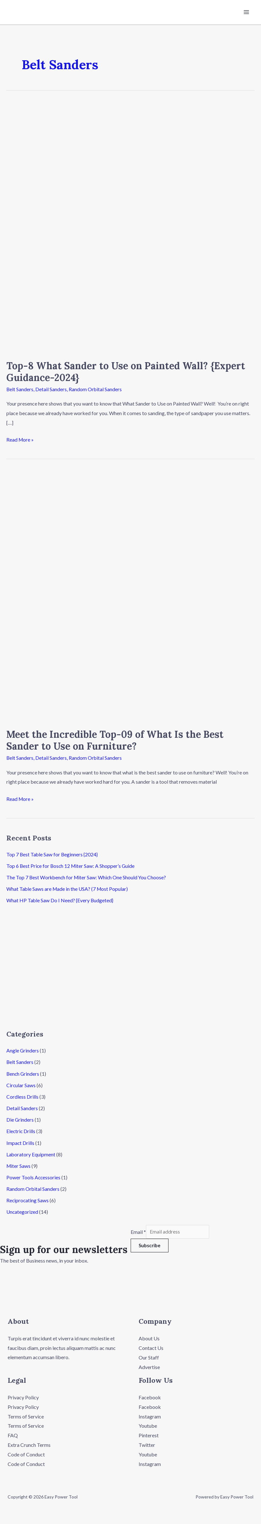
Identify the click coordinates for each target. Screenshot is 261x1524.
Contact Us (151, 1347)
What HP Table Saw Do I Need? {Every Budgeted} (60, 900)
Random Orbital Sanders (95, 389)
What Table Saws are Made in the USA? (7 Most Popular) (68, 888)
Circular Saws (21, 1084)
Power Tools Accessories (33, 1176)
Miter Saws (18, 1165)
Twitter (147, 1443)
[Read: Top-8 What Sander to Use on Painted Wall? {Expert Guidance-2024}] (130, 227)
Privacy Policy (23, 1396)
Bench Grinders (23, 1073)
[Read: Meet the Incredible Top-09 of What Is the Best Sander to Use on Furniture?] (130, 596)
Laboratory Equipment (31, 1153)
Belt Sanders (20, 389)
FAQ (13, 1434)
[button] (174, 1273)
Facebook (150, 1396)
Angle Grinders (22, 1050)
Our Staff (149, 1356)
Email (138, 1231)
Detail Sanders (51, 389)
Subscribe (150, 1245)
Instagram (150, 1415)
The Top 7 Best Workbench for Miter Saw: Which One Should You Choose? (87, 877)
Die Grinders (20, 1119)
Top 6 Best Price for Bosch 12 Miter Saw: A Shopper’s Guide (71, 865)
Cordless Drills (22, 1096)
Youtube (148, 1424)
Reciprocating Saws (27, 1199)
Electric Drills (21, 1130)
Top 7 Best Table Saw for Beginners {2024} (52, 854)
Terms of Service (26, 1415)
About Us (149, 1337)
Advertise (149, 1366)
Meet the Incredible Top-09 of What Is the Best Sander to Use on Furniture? (114, 740)
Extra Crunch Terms (29, 1443)
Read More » (20, 439)
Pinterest (149, 1434)
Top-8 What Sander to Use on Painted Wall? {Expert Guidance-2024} (125, 372)
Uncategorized (22, 1211)
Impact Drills (20, 1142)
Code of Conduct (26, 1453)
